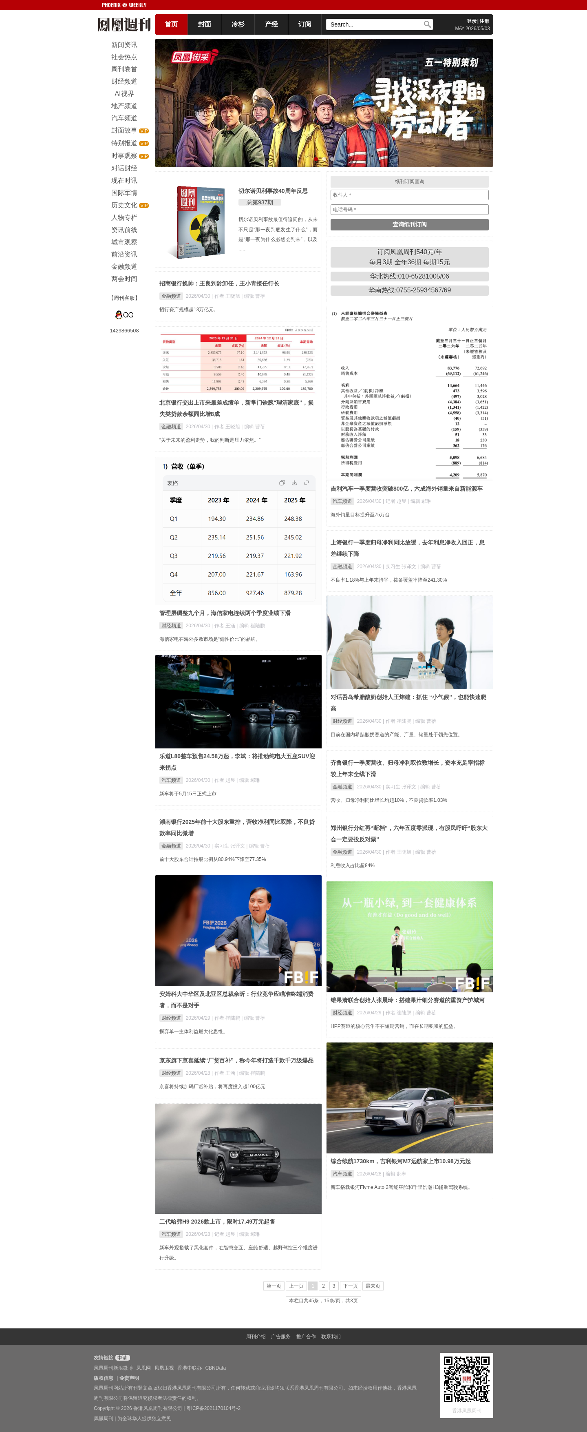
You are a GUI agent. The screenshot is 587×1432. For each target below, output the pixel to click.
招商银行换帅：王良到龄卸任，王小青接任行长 (219, 283)
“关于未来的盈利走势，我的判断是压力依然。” (209, 440)
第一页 (274, 1286)
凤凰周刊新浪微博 (113, 1368)
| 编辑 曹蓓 (253, 296)
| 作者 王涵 (224, 626)
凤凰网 (143, 1368)
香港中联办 (189, 1368)
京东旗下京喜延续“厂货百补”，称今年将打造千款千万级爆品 (236, 1060)
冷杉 (238, 24)
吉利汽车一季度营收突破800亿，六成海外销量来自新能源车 (407, 488)
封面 (204, 24)
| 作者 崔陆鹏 (398, 721)
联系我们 (331, 1336)
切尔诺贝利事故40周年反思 (273, 191)
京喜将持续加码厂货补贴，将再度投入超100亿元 (212, 1086)
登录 (472, 21)
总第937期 (260, 202)
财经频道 (171, 626)
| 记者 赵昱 (395, 501)
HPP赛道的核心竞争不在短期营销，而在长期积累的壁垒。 (394, 1026)
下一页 (350, 1286)
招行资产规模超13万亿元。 (188, 309)
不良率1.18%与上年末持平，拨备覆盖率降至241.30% (389, 580)
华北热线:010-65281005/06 (409, 276)
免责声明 (129, 1378)
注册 (484, 21)
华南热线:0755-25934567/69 (410, 290)
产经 (271, 24)
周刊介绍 (256, 1336)
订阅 (304, 24)
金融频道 (171, 296)
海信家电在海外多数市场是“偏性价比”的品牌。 (209, 639)
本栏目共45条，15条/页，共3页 (323, 1301)
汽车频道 (342, 501)
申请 (121, 1358)
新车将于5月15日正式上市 (187, 794)
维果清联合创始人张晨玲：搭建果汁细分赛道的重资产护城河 (408, 1000)
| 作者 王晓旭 (226, 296)
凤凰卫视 (164, 1368)
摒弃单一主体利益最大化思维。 (193, 1031)
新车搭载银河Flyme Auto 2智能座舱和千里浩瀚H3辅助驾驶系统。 (402, 1187)
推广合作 (306, 1336)
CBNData (215, 1368)
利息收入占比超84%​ (353, 865)
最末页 (373, 1286)
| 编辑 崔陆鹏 (250, 626)
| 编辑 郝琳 (419, 501)
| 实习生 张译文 (400, 566)
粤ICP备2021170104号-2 (213, 1408)
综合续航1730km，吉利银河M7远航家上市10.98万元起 (401, 1161)
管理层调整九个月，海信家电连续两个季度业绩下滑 (225, 613)
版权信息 (103, 1378)
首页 (171, 24)
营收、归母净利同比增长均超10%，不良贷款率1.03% (389, 800)
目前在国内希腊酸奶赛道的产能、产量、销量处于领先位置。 (397, 734)
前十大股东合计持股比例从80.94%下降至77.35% (212, 859)
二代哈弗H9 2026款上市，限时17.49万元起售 (217, 1221)
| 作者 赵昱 (224, 780)
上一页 (296, 1286)
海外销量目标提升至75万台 (360, 515)
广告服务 (281, 1336)
